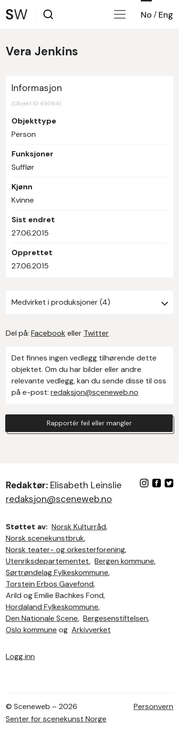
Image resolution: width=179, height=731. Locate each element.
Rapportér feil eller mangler (89, 423)
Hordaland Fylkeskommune (52, 607)
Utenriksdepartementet (47, 561)
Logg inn (20, 656)
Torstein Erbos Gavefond (50, 584)
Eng (165, 15)
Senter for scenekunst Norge (56, 719)
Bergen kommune (124, 561)
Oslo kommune (31, 630)
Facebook (48, 333)
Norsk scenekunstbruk (45, 538)
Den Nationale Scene (42, 618)
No (146, 15)
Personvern (153, 706)
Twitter (96, 333)
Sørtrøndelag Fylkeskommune (57, 572)
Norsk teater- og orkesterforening (65, 550)
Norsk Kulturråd (79, 527)
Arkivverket (91, 630)
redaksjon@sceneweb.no (94, 392)
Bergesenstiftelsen (115, 618)
